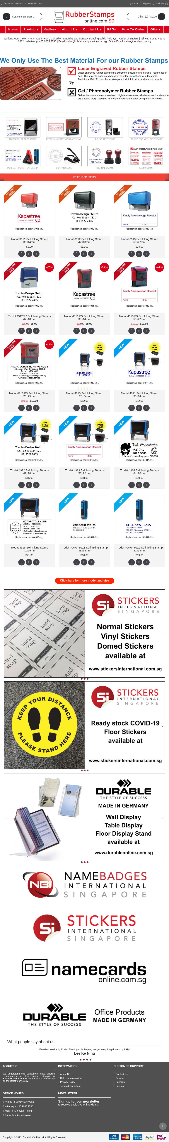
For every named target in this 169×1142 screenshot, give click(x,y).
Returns (119, 1078)
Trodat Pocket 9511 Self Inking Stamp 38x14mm (84, 549)
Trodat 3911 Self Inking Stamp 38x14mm (29, 240)
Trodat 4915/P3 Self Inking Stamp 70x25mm (29, 394)
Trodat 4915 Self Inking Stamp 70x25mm (29, 549)
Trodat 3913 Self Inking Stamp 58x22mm (139, 240)
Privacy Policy (66, 1082)
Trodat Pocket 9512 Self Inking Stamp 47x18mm (139, 549)
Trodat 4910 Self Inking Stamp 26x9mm (84, 394)
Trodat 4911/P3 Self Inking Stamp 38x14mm (84, 317)
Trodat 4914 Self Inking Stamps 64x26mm (139, 471)
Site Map (119, 1086)
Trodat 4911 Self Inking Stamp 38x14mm (139, 394)
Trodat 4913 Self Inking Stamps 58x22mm (84, 471)
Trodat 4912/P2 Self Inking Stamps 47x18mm (29, 317)
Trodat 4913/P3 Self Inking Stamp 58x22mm (139, 317)
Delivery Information (70, 1078)
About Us (64, 1074)
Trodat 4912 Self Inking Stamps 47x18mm (29, 471)
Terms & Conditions (69, 1086)
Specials (119, 1082)
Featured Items (84, 177)
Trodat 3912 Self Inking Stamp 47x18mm (84, 240)
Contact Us (120, 1074)
